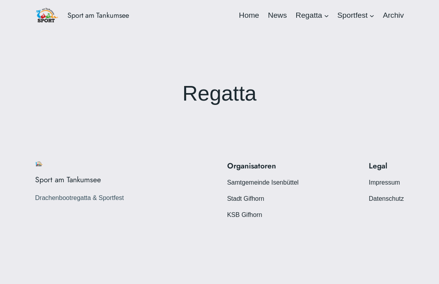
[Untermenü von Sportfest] (372, 15)
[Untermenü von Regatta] (326, 15)
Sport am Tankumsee (98, 15)
